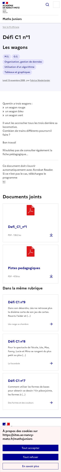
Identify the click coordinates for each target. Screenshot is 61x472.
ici (4, 181)
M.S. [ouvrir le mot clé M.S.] (7, 56)
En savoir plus (30, 466)
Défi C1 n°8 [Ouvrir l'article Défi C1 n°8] (16, 341)
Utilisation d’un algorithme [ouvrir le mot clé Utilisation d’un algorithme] (19, 67)
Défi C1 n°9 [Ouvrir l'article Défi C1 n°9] (16, 302)
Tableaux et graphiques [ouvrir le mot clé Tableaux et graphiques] (17, 72)
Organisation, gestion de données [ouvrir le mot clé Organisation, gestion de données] (23, 62)
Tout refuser (30, 457)
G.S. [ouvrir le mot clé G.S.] (16, 56)
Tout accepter (30, 448)
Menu (56, 4)
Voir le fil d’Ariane (11, 27)
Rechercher (47, 4)
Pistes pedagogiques (24, 268)
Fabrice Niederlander (40, 80)
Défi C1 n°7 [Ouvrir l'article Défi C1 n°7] (16, 380)
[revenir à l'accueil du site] (30, 19)
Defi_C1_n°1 (17, 226)
